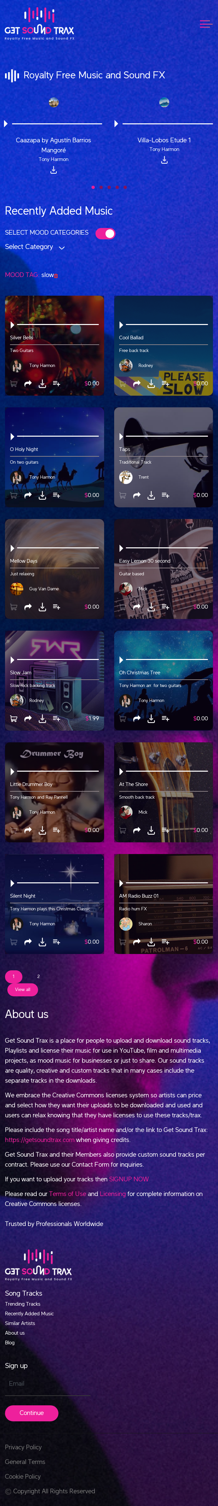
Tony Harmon (42, 365)
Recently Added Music (29, 1314)
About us (15, 1333)
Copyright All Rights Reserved (50, 1491)
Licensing (113, 1194)
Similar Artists (20, 1323)
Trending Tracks (22, 1304)
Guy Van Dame (44, 588)
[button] (93, 187)
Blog (10, 1343)
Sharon (145, 923)
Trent (144, 477)
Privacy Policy (23, 1447)
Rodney (146, 365)
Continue (32, 1413)
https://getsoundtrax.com (39, 1140)
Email (16, 1384)
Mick (143, 588)
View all (22, 989)
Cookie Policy (23, 1477)
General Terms (25, 1462)
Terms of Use (67, 1194)
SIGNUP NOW (129, 1179)
